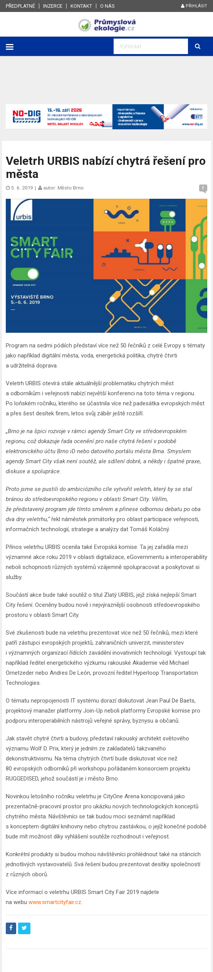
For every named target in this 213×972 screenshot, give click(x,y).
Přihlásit (194, 5)
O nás (107, 6)
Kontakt (81, 6)
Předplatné (20, 6)
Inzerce (52, 6)
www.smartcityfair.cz (55, 902)
